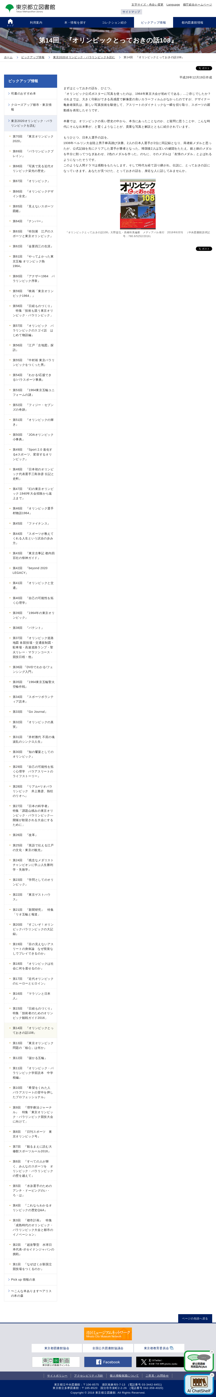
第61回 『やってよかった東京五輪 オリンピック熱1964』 (33, 261)
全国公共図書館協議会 (108, 1348)
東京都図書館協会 (56, 1348)
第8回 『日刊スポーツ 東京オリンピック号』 (32, 1134)
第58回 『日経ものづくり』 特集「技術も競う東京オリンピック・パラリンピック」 (33, 310)
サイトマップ (131, 11)
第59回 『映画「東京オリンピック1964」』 (33, 293)
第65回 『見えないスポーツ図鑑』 (33, 209)
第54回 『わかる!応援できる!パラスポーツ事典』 (32, 377)
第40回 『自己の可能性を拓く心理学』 (33, 600)
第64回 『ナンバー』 (28, 221)
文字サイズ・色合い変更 (147, 4)
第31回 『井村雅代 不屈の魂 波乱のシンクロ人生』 (34, 739)
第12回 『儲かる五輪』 (30, 1058)
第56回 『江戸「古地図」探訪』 (33, 348)
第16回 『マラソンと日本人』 (32, 996)
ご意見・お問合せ (157, 1375)
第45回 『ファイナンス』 (32, 523)
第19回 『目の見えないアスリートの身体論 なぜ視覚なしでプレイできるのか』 (33, 948)
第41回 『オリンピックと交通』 (33, 585)
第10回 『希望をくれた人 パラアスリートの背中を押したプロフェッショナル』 (33, 1092)
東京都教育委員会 (156, 1348)
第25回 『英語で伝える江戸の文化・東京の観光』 (33, 848)
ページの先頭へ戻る (195, 1318)
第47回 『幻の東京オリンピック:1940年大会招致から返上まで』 (33, 493)
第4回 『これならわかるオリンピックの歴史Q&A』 (32, 1208)
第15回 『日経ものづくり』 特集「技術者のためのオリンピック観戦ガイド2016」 (35, 1013)
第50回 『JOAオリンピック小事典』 (33, 437)
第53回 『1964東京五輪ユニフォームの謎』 (34, 392)
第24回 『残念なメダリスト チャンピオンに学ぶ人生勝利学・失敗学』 (35, 864)
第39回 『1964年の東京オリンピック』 (34, 615)
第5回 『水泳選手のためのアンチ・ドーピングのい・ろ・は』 (32, 1190)
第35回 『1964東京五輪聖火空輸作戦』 (34, 684)
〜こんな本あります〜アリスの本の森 (31, 1293)
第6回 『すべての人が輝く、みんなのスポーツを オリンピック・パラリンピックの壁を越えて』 (33, 1168)
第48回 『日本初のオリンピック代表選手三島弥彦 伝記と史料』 (33, 474)
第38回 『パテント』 (28, 627)
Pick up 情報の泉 (23, 1279)
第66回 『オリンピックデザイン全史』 (33, 194)
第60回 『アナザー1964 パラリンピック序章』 (34, 278)
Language (173, 4)
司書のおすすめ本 (23, 93)
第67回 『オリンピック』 (32, 181)
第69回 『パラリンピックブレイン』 (33, 154)
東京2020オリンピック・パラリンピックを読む (32, 123)
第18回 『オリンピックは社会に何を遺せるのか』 (33, 966)
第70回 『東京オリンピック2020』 (33, 139)
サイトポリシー (57, 1375)
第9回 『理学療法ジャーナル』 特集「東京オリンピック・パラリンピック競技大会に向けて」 (33, 1114)
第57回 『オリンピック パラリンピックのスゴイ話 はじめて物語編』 (33, 330)
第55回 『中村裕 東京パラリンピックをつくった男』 (34, 362)
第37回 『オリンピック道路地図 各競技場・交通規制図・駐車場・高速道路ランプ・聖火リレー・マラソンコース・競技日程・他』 (33, 647)
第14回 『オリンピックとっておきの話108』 (33, 1030)
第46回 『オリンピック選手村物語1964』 (33, 511)
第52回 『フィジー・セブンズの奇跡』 (33, 407)
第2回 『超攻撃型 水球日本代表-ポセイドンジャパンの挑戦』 (33, 1249)
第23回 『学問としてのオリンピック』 (33, 882)
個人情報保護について (124, 1375)
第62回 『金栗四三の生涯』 (33, 246)
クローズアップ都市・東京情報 (31, 107)
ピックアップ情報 (23, 81)
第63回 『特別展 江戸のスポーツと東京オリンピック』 (33, 234)
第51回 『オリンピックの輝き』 (33, 422)
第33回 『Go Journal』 (30, 711)
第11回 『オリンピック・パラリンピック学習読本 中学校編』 (33, 1072)
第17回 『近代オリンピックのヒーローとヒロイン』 (33, 981)
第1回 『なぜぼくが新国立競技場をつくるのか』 (32, 1267)
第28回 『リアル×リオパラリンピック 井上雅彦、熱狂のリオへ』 (33, 791)
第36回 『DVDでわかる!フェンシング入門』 (33, 669)
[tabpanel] (108, 1334)
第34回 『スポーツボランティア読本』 (33, 699)
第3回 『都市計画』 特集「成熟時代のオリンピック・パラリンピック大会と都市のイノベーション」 (33, 1227)
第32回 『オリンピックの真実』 (33, 724)
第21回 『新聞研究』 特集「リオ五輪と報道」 (33, 912)
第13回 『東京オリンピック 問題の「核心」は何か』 (35, 1045)
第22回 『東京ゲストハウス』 (32, 897)
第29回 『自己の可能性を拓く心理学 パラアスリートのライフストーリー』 (33, 771)
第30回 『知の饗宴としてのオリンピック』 (33, 754)
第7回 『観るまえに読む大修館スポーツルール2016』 (32, 1149)
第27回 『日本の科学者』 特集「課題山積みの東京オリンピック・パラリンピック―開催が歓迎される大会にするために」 (33, 815)
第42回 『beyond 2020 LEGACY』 (30, 570)
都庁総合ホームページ (197, 4)
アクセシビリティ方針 (88, 1375)
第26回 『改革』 (25, 835)
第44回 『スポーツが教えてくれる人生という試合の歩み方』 (33, 538)
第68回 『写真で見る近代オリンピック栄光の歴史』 (33, 168)
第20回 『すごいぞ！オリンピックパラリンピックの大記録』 (33, 929)
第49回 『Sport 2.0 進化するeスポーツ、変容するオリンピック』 (33, 454)
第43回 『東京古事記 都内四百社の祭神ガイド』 (34, 555)
